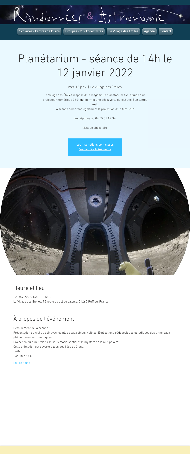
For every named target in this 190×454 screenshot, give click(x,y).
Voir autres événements (95, 149)
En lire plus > (22, 363)
